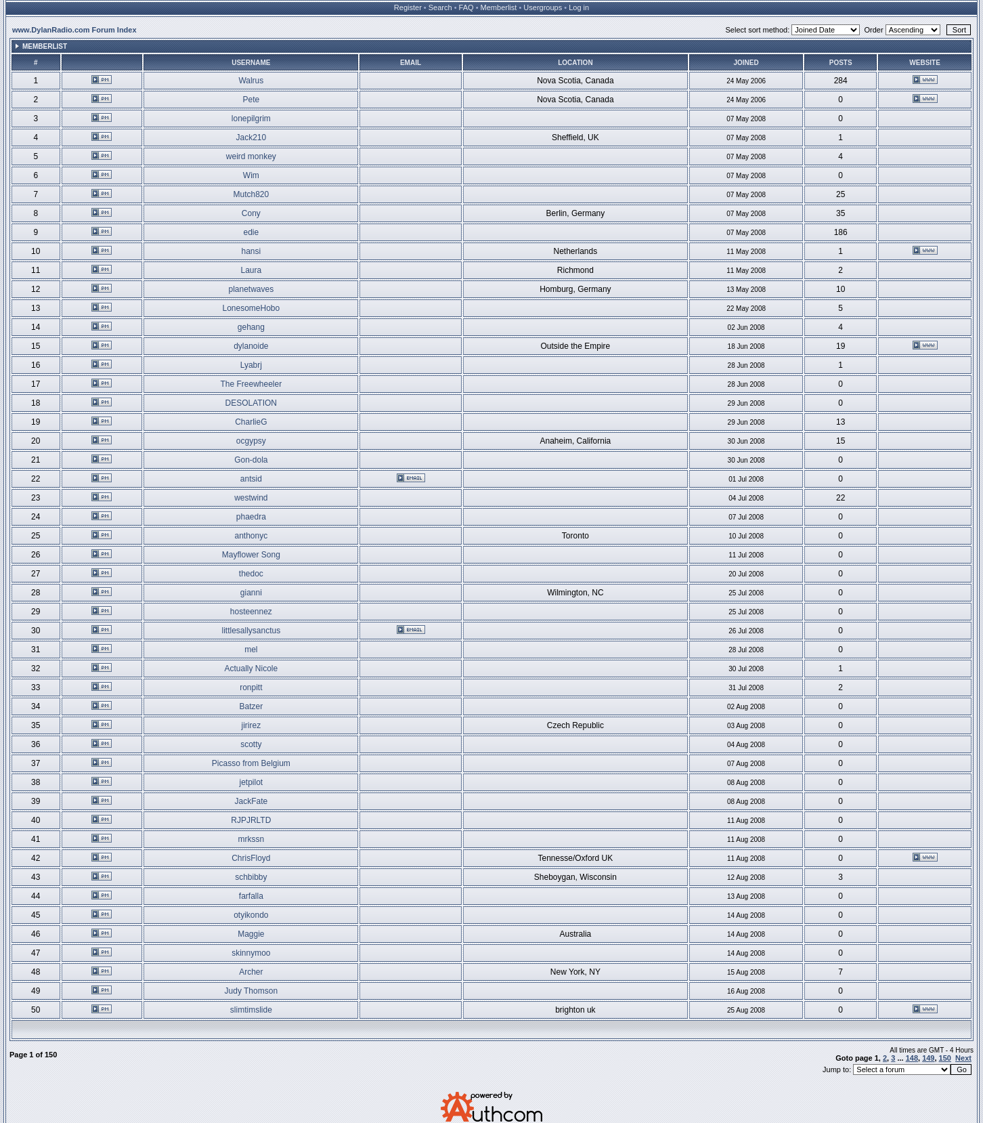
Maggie (251, 934)
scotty (250, 744)
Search (440, 7)
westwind (250, 498)
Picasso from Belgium (251, 763)
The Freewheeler (251, 384)
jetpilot (251, 782)
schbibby (251, 877)
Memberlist (499, 7)
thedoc (251, 573)
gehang (251, 327)
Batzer (251, 706)
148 (912, 1058)
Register (408, 7)
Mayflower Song (251, 554)
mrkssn (251, 839)
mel (250, 649)
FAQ (466, 7)
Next (963, 1058)
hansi (251, 251)
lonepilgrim (251, 118)
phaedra (251, 517)
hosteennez (251, 611)
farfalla (251, 896)
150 (945, 1058)
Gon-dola (250, 460)
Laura (250, 270)
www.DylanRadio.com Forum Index (74, 30)
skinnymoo (251, 953)
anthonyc (250, 536)
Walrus (250, 80)
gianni (251, 592)
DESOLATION (251, 403)
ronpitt (251, 687)
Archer (251, 972)
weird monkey (251, 156)
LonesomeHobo (251, 308)
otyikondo (251, 915)
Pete (250, 99)
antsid (251, 479)
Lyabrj (251, 365)
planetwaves (251, 289)
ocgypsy (251, 441)
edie (251, 232)
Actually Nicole (251, 668)
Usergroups (542, 7)
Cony (251, 213)
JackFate (250, 801)
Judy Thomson (251, 991)
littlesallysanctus (250, 630)
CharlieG (251, 422)
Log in (579, 7)
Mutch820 (251, 194)
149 (928, 1058)
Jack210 (251, 137)
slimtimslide (251, 1010)
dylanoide (251, 346)
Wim (251, 175)
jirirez (251, 725)
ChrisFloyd (251, 858)
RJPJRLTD (251, 820)
